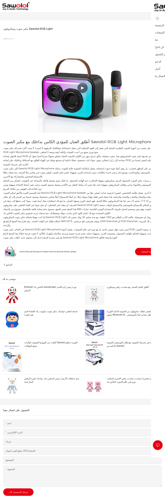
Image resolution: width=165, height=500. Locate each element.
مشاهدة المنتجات (148, 251)
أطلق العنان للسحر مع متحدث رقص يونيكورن (128, 287)
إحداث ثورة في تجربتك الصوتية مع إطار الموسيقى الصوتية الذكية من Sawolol (134, 344)
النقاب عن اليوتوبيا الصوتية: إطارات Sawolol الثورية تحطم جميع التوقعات (51, 344)
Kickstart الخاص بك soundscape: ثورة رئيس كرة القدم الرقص (50, 289)
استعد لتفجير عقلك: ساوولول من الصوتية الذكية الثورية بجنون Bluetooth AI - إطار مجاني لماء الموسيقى (132, 313)
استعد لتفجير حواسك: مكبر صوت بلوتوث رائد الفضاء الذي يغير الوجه (51, 313)
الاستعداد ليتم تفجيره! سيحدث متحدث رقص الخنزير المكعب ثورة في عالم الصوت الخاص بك (134, 380)
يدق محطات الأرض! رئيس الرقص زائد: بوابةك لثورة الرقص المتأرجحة (51, 380)
